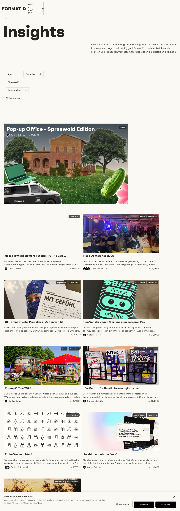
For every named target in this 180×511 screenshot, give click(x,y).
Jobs (5, 502)
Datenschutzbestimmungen (36, 470)
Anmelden (15, 482)
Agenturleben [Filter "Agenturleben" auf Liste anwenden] (80, 74)
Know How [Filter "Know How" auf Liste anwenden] (32, 74)
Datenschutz (31, 502)
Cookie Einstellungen (90, 502)
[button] (90, 415)
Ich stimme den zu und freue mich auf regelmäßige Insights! (49, 470)
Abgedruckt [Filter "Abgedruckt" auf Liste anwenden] (55, 74)
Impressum (16, 502)
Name (6, 457)
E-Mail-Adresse (82, 457)
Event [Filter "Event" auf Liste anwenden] (12, 74)
